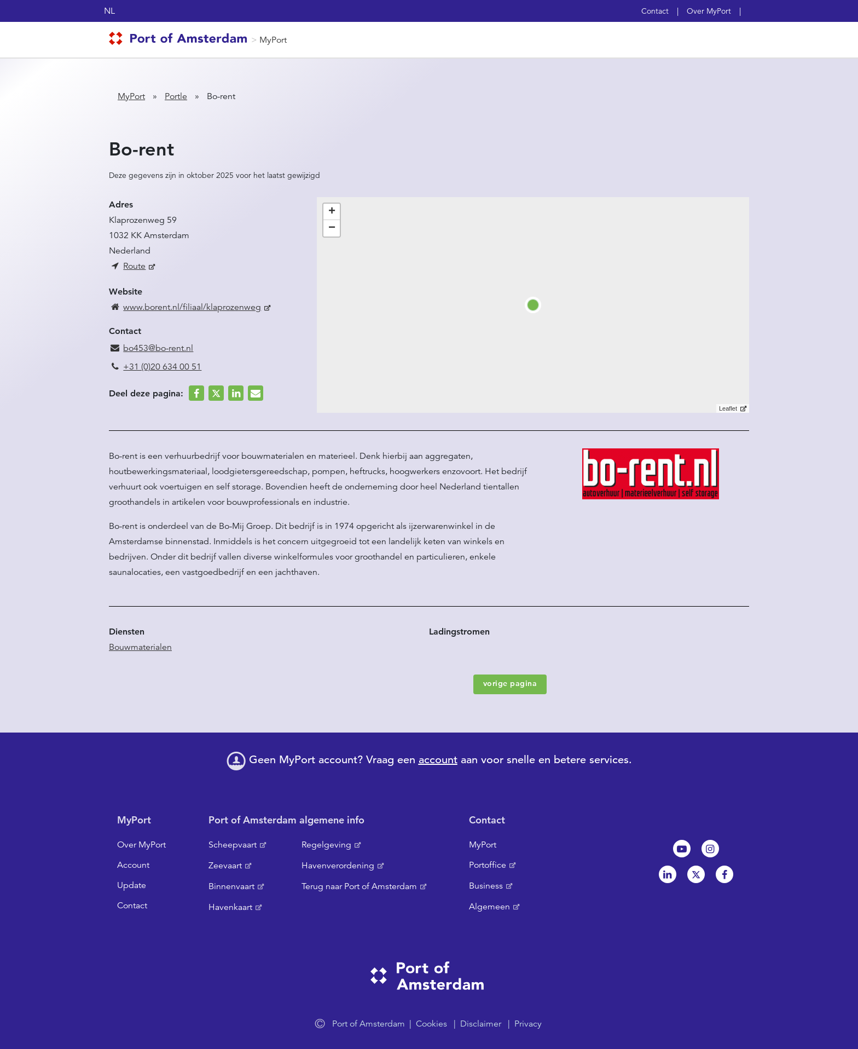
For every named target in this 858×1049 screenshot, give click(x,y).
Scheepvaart (232, 844)
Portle (176, 96)
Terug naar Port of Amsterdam (359, 886)
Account (133, 865)
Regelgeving (326, 844)
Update (131, 885)
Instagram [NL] (710, 848)
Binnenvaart (231, 886)
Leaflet (728, 408)
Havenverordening (338, 865)
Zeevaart (225, 865)
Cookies (431, 1023)
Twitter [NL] (696, 874)
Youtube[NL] (682, 848)
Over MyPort (709, 11)
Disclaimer (480, 1023)
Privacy (528, 1023)
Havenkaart (230, 907)
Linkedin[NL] (667, 874)
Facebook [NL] (724, 874)
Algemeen (489, 906)
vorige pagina (510, 683)
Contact (655, 11)
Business (486, 885)
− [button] (331, 228)
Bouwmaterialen (140, 647)
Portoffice (487, 865)
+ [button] (331, 212)
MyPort (273, 39)
